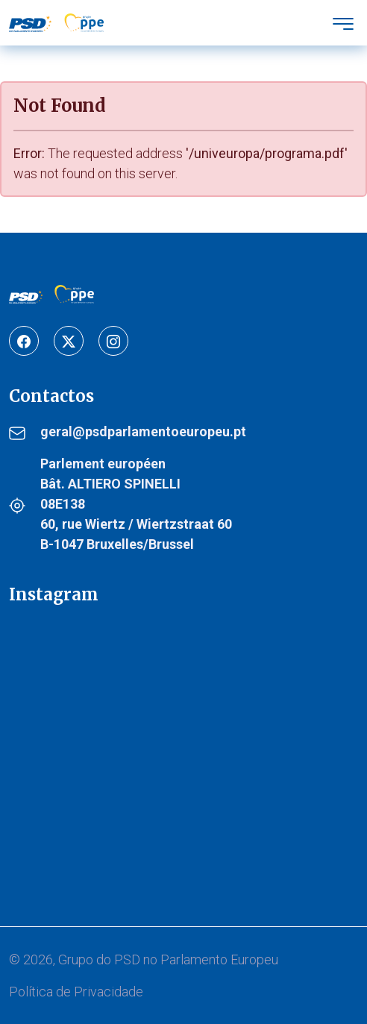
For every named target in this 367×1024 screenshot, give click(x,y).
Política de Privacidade (76, 991)
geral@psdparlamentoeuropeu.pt (143, 431)
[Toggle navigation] (343, 23)
